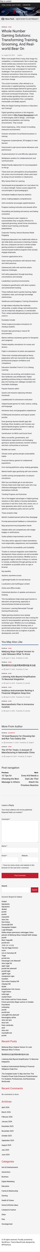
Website (25, 856)
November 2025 (8, 1131)
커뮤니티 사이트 (8, 945)
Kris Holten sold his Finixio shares (14, 999)
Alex (26, 658)
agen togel (5, 966)
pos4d (4, 912)
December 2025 (7, 1126)
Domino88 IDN (7, 925)
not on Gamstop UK (9, 953)
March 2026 (6, 1112)
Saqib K (19, 55)
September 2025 (8, 1140)
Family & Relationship (10, 1191)
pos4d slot (5, 943)
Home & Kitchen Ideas (10, 1205)
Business (5, 1177)
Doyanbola (6, 1005)
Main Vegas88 (7, 940)
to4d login (5, 994)
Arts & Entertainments (10, 1167)
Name (4, 846)
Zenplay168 (6, 984)
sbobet (4, 909)
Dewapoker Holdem (9, 927)
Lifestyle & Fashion (9, 1210)
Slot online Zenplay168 (10, 981)
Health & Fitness (8, 1200)
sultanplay (5, 1007)
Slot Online (6, 922)
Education (5, 1186)
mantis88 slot (7, 1033)
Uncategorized (7, 1224)
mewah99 (5, 917)
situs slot (5, 1030)
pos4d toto (6, 958)
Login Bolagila (7, 930)
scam (4, 950)
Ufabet (4, 901)
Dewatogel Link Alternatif (11, 961)
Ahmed (27, 683)
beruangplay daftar (9, 1017)
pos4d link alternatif (9, 968)
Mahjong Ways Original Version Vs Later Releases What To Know (18, 652)
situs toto (5, 920)
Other (9, 27)
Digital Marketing (8, 1181)
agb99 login (6, 974)
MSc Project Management (24, 115)
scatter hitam (7, 997)
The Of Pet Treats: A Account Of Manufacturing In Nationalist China (18, 751)
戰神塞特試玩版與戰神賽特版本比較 (19, 665)
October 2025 (7, 1136)
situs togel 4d (7, 963)
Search (4, 886)
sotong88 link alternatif (10, 1015)
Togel (4, 956)
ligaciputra (6, 904)
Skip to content (5, 1)
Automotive (11, 732)
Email (4, 856)
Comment (6, 819)
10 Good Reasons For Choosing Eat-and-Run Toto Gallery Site (18, 737)
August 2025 (6, 1145)
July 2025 (5, 1150)
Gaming (5, 1196)
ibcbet (4, 987)
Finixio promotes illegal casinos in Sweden (18, 1002)
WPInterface (6, 1245)
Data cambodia (7, 1025)
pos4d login (6, 971)
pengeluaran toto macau (11, 989)
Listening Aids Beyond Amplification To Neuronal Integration (19, 678)
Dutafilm (5, 979)
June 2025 (6, 1155)
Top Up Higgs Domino (10, 948)
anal (3, 1028)
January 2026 (7, 1122)
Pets (3, 1219)
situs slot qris (7, 1020)
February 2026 (7, 1117)
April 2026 (5, 1107)
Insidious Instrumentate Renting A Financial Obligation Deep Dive (18, 691)
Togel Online (6, 992)
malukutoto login (8, 976)
